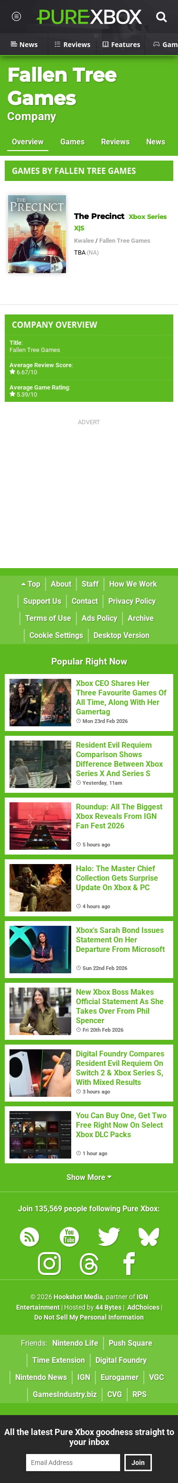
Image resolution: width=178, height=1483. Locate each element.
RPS (139, 1394)
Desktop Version (122, 635)
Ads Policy (99, 618)
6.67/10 (27, 372)
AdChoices (142, 1307)
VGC (156, 1377)
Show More (89, 1177)
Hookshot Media (78, 1297)
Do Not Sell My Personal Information (89, 1317)
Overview (28, 141)
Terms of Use (48, 618)
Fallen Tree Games (61, 86)
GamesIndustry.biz (65, 1394)
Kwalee (84, 240)
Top (30, 584)
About (61, 584)
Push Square (130, 1343)
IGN (83, 1377)
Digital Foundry (121, 1360)
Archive (141, 618)
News (155, 141)
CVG (114, 1394)
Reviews (115, 141)
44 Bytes (108, 1307)
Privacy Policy (132, 601)
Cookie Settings (56, 635)
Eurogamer (120, 1377)
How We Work (133, 584)
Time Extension (58, 1360)
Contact (85, 601)
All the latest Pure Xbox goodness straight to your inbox (89, 1437)
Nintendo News (41, 1377)
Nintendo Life (75, 1343)
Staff (90, 584)
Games (72, 141)
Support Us (42, 601)
